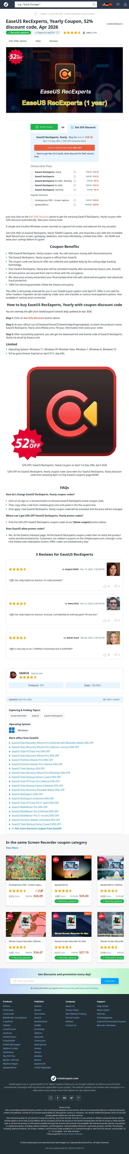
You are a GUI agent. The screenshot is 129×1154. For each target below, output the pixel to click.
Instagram (50, 1098)
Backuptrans (40, 1044)
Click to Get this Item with (65, 148)
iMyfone (38, 1033)
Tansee (37, 1052)
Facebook (57, 1098)
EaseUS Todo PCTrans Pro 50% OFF (31, 751)
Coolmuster (8, 1013)
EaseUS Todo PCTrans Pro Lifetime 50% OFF (36, 781)
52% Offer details (18, 41)
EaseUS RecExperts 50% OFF (27, 794)
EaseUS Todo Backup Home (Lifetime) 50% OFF (37, 785)
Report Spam (103, 1010)
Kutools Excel (9, 1029)
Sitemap (101, 1013)
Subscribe (110, 981)
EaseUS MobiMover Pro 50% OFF (30, 807)
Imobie (37, 1048)
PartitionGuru (9, 1036)
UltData (6, 1025)
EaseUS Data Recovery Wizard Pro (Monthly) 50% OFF (41, 772)
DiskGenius (8, 1052)
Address (70, 1021)
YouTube (64, 1098)
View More (12, 847)
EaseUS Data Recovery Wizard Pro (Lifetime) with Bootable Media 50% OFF (53, 742)
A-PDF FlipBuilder (42, 1067)
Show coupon (44, 126)
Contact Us (71, 1025)
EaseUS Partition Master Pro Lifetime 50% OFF (37, 764)
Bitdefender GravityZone (15, 1017)
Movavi (37, 1010)
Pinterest (78, 1098)
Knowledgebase (104, 1017)
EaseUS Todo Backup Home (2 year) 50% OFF (36, 824)
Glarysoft (38, 1036)
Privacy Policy (69, 988)
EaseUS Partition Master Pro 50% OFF (32, 760)
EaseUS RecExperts (53, 715)
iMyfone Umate (10, 1048)
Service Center (73, 1017)
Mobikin (38, 1056)
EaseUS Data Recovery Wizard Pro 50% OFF (35, 755)
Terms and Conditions (88, 988)
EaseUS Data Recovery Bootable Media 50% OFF (38, 790)
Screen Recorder (19, 715)
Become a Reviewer (106, 1025)
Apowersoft (39, 1063)
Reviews (54, 41)
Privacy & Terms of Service (71, 1134)
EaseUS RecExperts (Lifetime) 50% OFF (33, 798)
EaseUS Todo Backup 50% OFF (28, 768)
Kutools (38, 1006)
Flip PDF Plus (9, 1056)
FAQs (38, 41)
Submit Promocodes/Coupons (111, 1021)
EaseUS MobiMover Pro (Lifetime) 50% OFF (35, 811)
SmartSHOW (9, 1040)
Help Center (102, 1006)
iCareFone (8, 1021)
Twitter (71, 1098)
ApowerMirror (10, 1067)
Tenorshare (39, 1013)
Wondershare (40, 1021)
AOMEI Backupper (12, 1044)
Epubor (37, 1059)
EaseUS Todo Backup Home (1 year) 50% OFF (36, 777)
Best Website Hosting (76, 1013)
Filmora (6, 1006)
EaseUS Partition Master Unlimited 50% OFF (36, 820)
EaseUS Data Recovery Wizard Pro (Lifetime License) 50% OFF (45, 747)
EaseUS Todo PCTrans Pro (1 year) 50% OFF (35, 802)
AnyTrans (7, 1033)
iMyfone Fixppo (10, 1063)
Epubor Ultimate (11, 1059)
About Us (70, 1006)
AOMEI (37, 1025)
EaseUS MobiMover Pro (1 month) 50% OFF (35, 815)
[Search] (94, 4)
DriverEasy (8, 1010)
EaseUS (35, 715)
